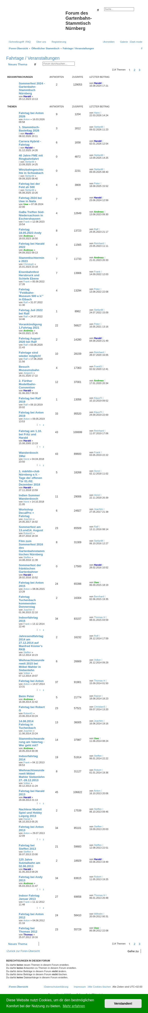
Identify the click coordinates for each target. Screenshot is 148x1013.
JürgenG (28, 373)
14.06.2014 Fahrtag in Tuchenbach (27, 724)
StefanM (98, 127)
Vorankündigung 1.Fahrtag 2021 (30, 326)
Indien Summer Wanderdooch (29, 497)
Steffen (27, 557)
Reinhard (99, 243)
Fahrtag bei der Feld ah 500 (29, 185)
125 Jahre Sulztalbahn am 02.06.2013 (29, 863)
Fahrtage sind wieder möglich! (30, 354)
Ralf (96, 229)
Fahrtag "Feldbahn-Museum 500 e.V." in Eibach (31, 294)
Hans (97, 112)
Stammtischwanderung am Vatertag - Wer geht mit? (31, 742)
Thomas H (99, 617)
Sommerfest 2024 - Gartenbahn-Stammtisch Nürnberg (32, 88)
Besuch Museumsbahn (29, 368)
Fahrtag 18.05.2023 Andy (30, 231)
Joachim (28, 519)
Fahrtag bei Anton (31, 681)
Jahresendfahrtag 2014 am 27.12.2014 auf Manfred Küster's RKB (31, 642)
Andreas (99, 211)
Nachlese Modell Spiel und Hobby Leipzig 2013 (30, 813)
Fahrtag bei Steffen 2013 (27, 847)
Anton (26, 119)
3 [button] (139, 70)
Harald (27, 96)
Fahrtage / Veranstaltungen (33, 58)
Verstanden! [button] (123, 1003)
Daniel (26, 819)
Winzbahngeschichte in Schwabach (31, 171)
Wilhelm (98, 913)
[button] (143, 69)
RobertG (28, 533)
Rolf (25, 302)
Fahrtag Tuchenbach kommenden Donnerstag (27, 601)
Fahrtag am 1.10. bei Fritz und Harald (30, 434)
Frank (26, 221)
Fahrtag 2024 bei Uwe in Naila (30, 199)
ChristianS (99, 706)
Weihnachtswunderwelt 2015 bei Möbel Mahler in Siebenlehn (31, 665)
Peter (97, 183)
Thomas (28, 934)
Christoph (28, 264)
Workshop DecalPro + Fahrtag (26, 513)
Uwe (26, 204)
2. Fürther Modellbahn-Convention (27, 384)
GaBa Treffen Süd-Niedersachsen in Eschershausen (31, 215)
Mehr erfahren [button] (74, 1006)
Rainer (97, 696)
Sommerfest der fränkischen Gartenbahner (30, 568)
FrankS (98, 366)
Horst (26, 459)
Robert (97, 770)
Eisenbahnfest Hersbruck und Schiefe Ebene (29, 275)
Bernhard (99, 596)
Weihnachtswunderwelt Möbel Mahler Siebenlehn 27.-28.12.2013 (32, 775)
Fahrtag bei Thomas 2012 (28, 930)
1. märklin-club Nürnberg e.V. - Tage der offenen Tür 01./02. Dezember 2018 (30, 478)
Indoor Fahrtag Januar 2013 (29, 897)
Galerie (124, 41)
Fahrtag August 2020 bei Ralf (29, 340)
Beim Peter (26, 696)
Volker (26, 673)
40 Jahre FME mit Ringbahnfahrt (31, 157)
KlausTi (98, 398)
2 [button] (134, 70)
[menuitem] (28, 41)
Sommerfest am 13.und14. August (31, 528)
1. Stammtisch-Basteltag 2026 (29, 129)
